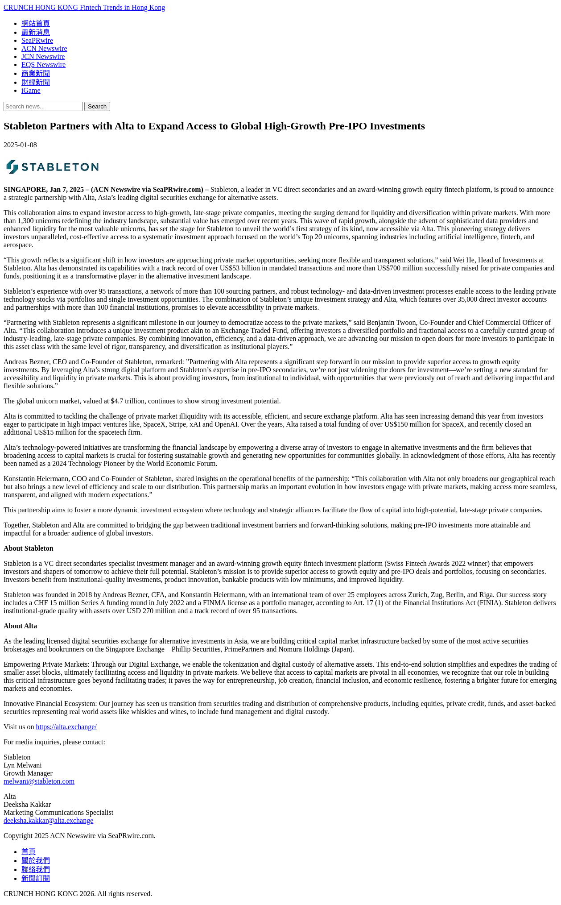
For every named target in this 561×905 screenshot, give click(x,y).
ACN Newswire (44, 48)
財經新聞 (35, 82)
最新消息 (35, 32)
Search (97, 106)
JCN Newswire (43, 56)
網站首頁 (35, 23)
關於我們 (35, 860)
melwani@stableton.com (39, 781)
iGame (31, 90)
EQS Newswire (43, 64)
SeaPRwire (37, 40)
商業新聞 (35, 73)
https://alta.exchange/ (66, 727)
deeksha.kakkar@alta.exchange (48, 820)
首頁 (28, 851)
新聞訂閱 (35, 878)
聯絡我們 (35, 869)
